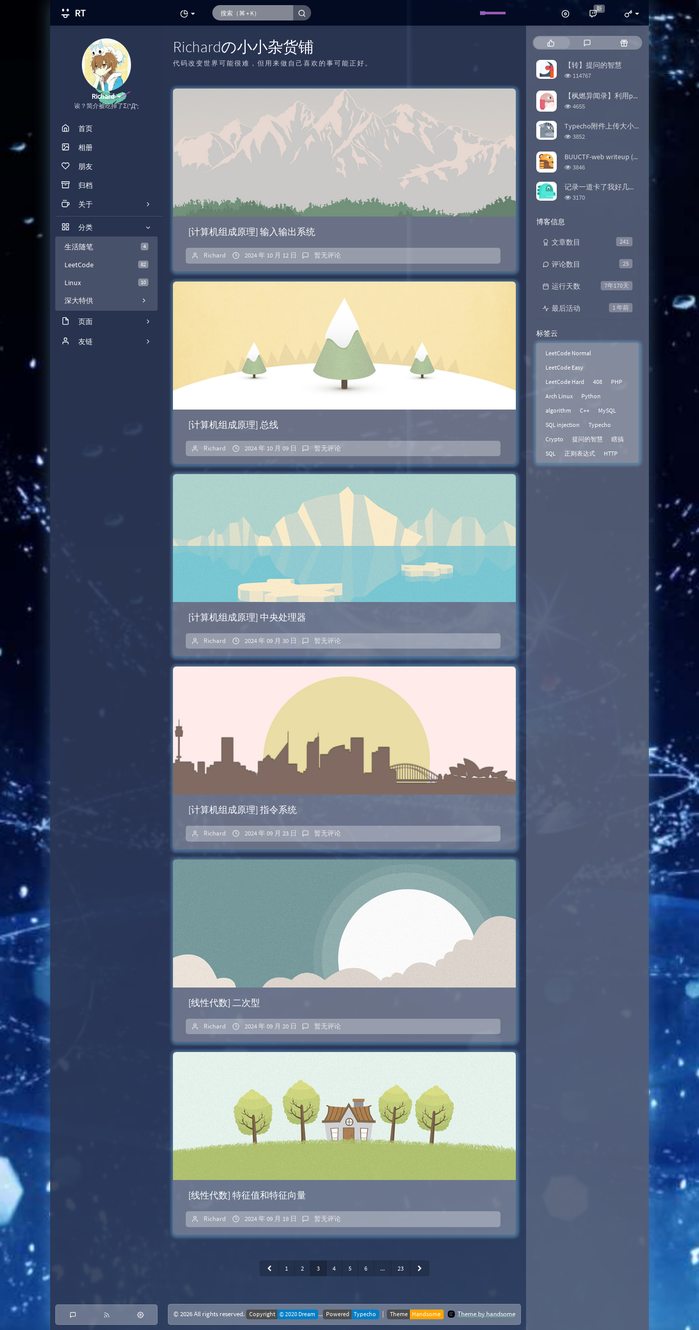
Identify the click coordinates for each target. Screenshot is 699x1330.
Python (591, 396)
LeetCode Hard (564, 381)
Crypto (554, 439)
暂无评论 (327, 255)
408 (597, 381)
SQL (550, 453)
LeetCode (106, 264)
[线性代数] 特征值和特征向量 (247, 1195)
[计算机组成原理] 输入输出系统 (251, 232)
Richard (215, 255)
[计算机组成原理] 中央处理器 (247, 617)
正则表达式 (579, 453)
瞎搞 (617, 439)
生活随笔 (106, 246)
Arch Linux (559, 396)
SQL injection (562, 424)
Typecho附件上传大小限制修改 (613, 126)
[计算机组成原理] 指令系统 (242, 810)
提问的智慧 (587, 439)
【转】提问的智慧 (593, 65)
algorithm (558, 410)
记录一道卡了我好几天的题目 (611, 186)
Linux (106, 282)
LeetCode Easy (564, 367)
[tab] (551, 43)
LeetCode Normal (568, 353)
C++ (584, 410)
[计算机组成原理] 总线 (233, 425)
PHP (616, 381)
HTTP (611, 453)
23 (401, 1268)
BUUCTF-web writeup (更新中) (610, 156)
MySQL (607, 410)
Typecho (599, 424)
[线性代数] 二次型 (224, 1003)
